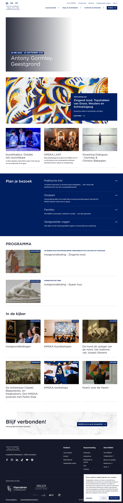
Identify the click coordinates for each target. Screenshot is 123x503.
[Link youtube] (27, 460)
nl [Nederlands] (7, 3)
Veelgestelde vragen (103, 3)
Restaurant (108, 463)
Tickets (112, 8)
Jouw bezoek (67, 453)
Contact (65, 456)
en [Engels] (11, 3)
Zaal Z (115, 3)
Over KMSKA (71, 3)
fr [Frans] (16, 3)
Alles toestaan (114, 498)
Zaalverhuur (87, 456)
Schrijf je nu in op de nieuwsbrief (92, 424)
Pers (84, 466)
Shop (106, 467)
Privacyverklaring (11, 500)
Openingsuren (67, 460)
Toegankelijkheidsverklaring (29, 500)
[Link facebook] (7, 460)
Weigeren (104, 498)
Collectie (86, 469)
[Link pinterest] (32, 460)
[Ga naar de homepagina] (13, 8)
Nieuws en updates (110, 460)
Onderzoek (82, 3)
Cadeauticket (109, 456)
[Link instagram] (12, 460)
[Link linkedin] (17, 460)
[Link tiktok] (22, 460)
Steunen (91, 3)
